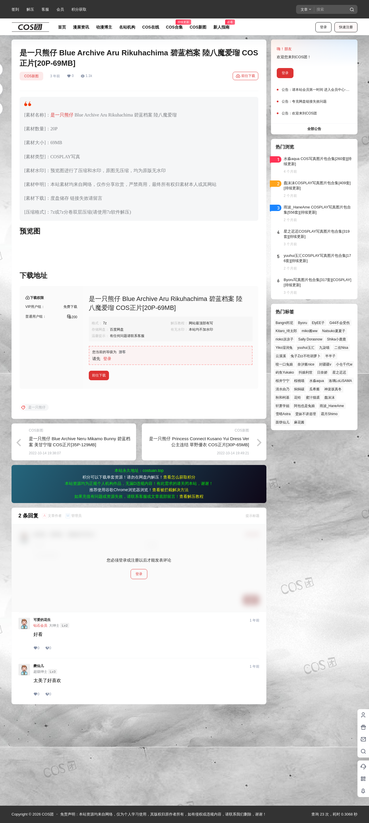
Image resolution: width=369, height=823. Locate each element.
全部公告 (314, 129)
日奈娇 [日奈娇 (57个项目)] (322, 372)
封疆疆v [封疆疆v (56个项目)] (325, 364)
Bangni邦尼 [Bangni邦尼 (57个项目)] (284, 323)
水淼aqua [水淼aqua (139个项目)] (316, 381)
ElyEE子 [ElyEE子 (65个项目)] (318, 323)
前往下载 (245, 76)
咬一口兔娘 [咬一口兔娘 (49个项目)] (284, 364)
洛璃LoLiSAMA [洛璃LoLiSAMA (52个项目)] (340, 381)
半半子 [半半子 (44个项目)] (330, 356)
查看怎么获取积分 (179, 570)
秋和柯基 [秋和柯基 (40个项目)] (282, 398)
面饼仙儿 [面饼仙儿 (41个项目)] (282, 422)
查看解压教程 (191, 589)
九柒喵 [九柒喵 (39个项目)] (324, 348)
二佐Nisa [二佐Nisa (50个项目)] (341, 348)
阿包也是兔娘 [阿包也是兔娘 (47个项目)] (304, 406)
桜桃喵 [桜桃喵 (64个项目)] (299, 381)
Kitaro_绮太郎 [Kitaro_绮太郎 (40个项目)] (286, 331)
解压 (30, 9)
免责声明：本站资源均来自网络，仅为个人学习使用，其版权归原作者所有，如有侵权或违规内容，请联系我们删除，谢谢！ (163, 814)
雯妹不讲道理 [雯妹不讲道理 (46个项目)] (305, 414)
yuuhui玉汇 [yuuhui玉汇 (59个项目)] (305, 348)
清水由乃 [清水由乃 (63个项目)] (282, 389)
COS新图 (31, 76)
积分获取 (78, 9)
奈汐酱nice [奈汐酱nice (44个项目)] (306, 364)
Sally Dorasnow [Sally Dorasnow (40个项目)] (310, 339)
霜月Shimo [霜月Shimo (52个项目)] (329, 414)
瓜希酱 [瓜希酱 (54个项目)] (314, 389)
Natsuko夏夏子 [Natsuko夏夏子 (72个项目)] (333, 331)
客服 (45, 9)
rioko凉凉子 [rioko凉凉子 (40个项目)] (284, 339)
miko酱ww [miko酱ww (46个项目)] (309, 331)
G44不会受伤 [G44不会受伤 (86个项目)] (340, 323)
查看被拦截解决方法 (170, 582)
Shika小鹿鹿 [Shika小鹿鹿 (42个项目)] (336, 339)
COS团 (47, 814)
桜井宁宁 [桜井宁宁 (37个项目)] (282, 381)
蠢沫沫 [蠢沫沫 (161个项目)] (329, 398)
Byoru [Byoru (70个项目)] (302, 323)
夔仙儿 (38, 758)
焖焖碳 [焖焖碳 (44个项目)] (299, 389)
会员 (60, 9)
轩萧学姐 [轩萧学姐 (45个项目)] (282, 406)
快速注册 (346, 27)
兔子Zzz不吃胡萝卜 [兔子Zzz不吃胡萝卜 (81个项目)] (305, 356)
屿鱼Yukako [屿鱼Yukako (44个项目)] (285, 372)
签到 (15, 9)
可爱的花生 (42, 712)
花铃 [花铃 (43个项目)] (297, 398)
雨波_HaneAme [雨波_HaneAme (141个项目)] (332, 406)
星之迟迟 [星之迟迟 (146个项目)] (339, 372)
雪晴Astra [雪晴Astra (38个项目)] (283, 414)
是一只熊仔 (62, 114)
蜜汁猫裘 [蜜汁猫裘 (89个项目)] (313, 398)
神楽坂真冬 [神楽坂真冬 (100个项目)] (333, 389)
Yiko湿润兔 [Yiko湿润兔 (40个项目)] (284, 348)
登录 (323, 27)
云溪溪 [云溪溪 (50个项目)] (281, 356)
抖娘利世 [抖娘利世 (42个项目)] (305, 372)
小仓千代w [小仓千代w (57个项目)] (344, 364)
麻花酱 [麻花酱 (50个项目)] (299, 422)
